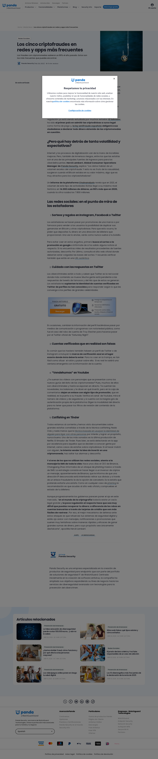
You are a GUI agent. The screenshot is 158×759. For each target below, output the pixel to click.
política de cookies (61, 101)
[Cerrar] (114, 78)
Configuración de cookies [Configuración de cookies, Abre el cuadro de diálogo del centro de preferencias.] (79, 110)
